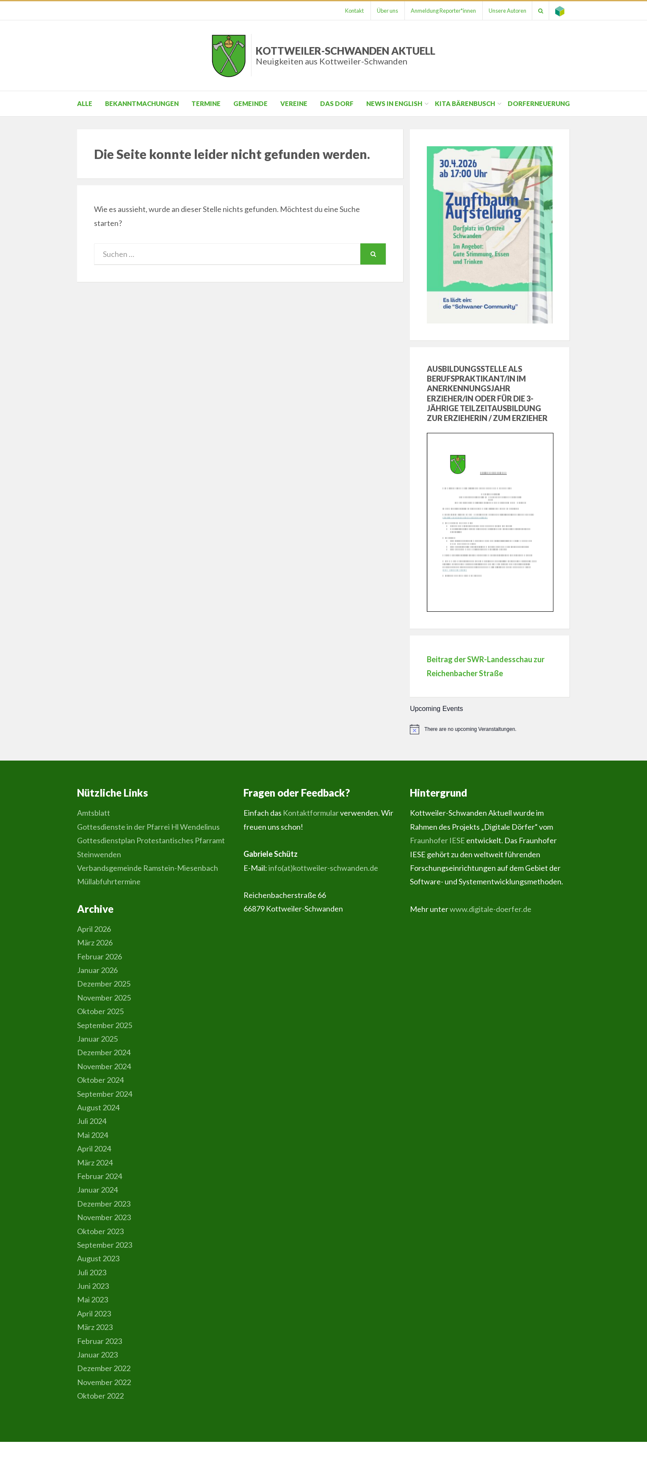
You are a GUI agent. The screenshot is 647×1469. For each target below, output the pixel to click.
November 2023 (104, 1217)
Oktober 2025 (100, 1011)
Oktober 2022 (100, 1395)
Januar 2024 (97, 1189)
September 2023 (104, 1244)
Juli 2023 (91, 1272)
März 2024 (95, 1162)
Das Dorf (337, 103)
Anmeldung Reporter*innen (439, 10)
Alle (84, 103)
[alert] (490, 729)
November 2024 (104, 1066)
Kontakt (348, 10)
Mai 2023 (92, 1299)
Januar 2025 (97, 1038)
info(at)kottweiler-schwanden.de (323, 867)
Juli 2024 (91, 1121)
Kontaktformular (311, 812)
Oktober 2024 (100, 1079)
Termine (206, 103)
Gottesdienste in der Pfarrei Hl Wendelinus (148, 826)
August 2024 (98, 1107)
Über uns (382, 10)
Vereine (293, 103)
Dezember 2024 (103, 1052)
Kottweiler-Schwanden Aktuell (345, 55)
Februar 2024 (99, 1176)
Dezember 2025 (103, 983)
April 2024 (94, 1148)
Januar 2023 (97, 1354)
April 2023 (94, 1313)
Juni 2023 (93, 1286)
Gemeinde (250, 103)
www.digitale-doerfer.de (490, 909)
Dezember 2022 (103, 1368)
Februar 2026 (99, 956)
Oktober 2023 (100, 1231)
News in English (394, 103)
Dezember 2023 (103, 1203)
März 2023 (95, 1327)
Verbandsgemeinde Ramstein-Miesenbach (147, 867)
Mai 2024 (92, 1135)
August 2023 (98, 1258)
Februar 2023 (99, 1341)
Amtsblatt (93, 812)
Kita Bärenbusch (465, 103)
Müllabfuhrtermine (109, 881)
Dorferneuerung (539, 103)
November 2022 (104, 1382)
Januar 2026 (97, 970)
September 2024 (104, 1093)
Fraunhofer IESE (437, 840)
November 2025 (104, 997)
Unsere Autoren (504, 10)
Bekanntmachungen (142, 103)
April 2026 (94, 929)
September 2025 (104, 1025)
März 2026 (95, 942)
